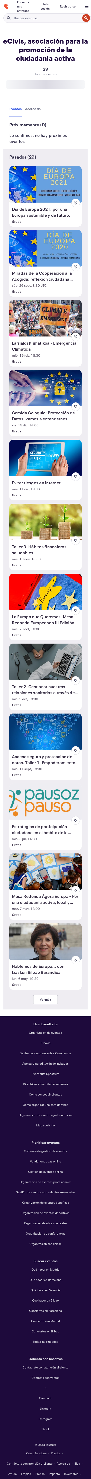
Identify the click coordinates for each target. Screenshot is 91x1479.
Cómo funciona (36, 1453)
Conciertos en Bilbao (45, 1331)
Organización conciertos (45, 1244)
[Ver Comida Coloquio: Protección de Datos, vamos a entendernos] (45, 388)
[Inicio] (6, 6)
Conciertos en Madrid (45, 1321)
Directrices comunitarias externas (45, 1084)
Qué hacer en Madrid (45, 1269)
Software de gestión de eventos (45, 1151)
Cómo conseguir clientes (45, 1094)
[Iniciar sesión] (45, 6)
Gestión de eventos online (45, 1172)
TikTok (45, 1429)
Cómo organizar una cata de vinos (45, 1105)
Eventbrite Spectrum (45, 1074)
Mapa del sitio (45, 1125)
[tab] (16, 109)
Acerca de (63, 1463)
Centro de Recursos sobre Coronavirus (46, 1053)
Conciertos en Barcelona (45, 1311)
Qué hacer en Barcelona (46, 1280)
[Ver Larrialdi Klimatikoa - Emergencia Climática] (45, 318)
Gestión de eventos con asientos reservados (45, 1192)
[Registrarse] (67, 6)
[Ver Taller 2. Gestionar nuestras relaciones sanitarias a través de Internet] (45, 662)
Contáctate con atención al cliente (45, 1367)
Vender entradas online (45, 1161)
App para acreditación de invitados (45, 1063)
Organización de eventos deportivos (45, 1213)
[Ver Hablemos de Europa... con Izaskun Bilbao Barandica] (45, 941)
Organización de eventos (45, 1032)
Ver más (45, 999)
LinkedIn (45, 1408)
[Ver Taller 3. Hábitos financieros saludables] (45, 522)
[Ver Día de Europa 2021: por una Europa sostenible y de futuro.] (45, 184)
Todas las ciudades (45, 1342)
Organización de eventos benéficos (45, 1202)
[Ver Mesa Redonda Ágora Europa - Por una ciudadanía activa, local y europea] (45, 871)
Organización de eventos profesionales (46, 1182)
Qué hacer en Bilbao (45, 1300)
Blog (77, 1463)
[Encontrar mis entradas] (24, 6)
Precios (46, 1043)
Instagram (45, 1419)
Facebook (45, 1398)
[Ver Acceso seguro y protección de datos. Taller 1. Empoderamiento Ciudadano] (45, 732)
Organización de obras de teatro (45, 1223)
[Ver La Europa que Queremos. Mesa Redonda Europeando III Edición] (45, 592)
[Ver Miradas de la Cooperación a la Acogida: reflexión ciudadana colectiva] (45, 248)
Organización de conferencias (45, 1233)
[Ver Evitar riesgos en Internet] (45, 458)
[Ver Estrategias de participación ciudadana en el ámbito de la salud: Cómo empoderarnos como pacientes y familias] (45, 801)
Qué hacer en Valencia (46, 1290)
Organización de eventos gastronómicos (45, 1115)
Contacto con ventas (45, 1378)
